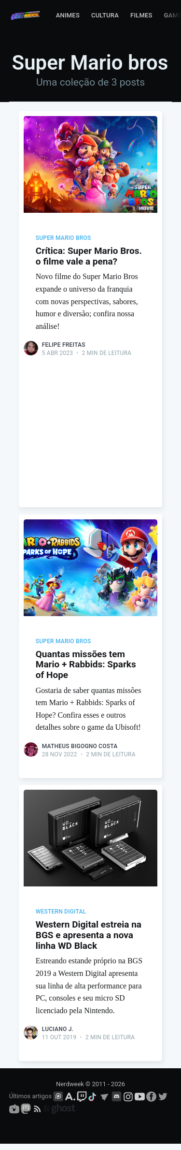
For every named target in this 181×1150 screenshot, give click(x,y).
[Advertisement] (91, 422)
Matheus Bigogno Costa (80, 748)
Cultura (105, 15)
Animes (68, 15)
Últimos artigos (30, 1102)
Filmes (141, 15)
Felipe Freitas (63, 344)
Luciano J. (57, 1033)
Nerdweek (70, 1089)
